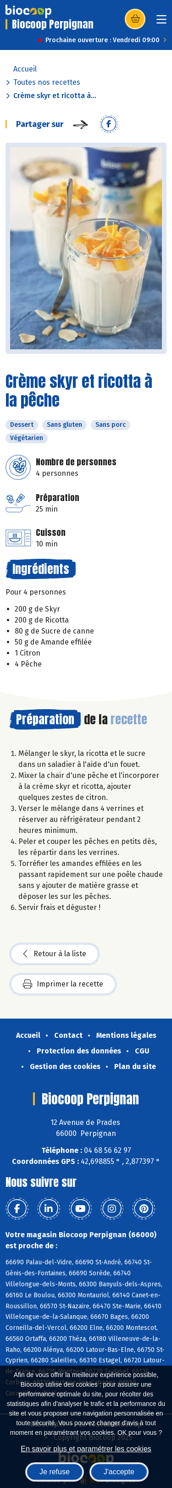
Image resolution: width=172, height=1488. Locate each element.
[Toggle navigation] (161, 22)
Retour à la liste (54, 954)
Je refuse (54, 1472)
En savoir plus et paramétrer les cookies (86, 1449)
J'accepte (119, 1472)
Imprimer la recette (63, 984)
